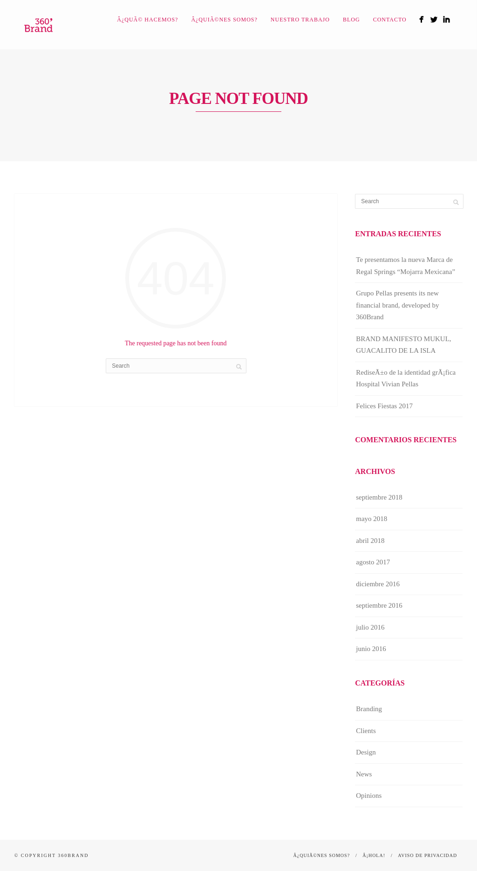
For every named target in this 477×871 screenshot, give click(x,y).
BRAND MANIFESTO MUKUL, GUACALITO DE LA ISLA (403, 345)
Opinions (369, 795)
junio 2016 (371, 648)
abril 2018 (370, 540)
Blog (351, 19)
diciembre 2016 (378, 584)
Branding (369, 709)
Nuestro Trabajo (300, 19)
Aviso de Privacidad (427, 855)
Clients (366, 730)
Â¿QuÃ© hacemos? (147, 19)
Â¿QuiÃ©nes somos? (224, 19)
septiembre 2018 (379, 497)
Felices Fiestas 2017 (384, 406)
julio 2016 (370, 627)
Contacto (390, 19)
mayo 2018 (371, 518)
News (364, 774)
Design (366, 752)
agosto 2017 (373, 562)
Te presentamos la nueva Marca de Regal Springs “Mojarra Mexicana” (405, 265)
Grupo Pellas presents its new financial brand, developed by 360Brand (397, 305)
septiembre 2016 (379, 605)
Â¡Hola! (373, 855)
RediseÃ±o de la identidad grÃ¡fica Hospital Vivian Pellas (406, 378)
